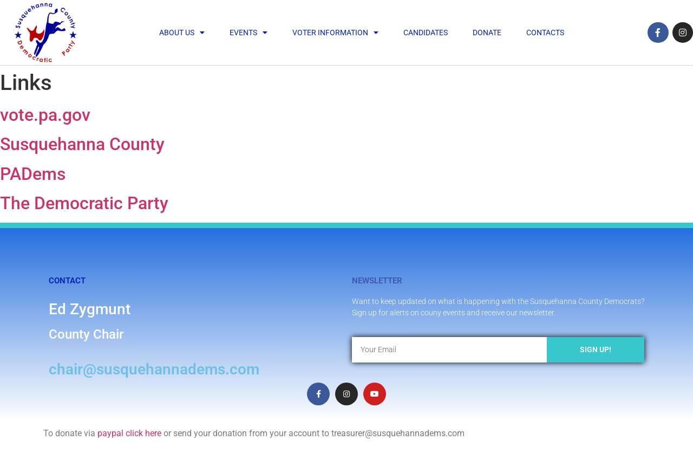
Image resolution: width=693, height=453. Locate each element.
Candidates (425, 32)
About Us (182, 32)
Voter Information (335, 32)
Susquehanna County (82, 144)
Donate (487, 32)
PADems (33, 174)
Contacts (545, 32)
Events (248, 32)
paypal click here (129, 433)
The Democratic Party (84, 203)
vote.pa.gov (45, 115)
